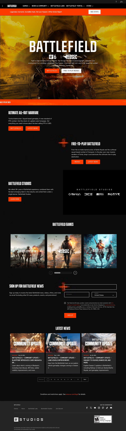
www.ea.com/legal (72, 394)
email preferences (110, 305)
